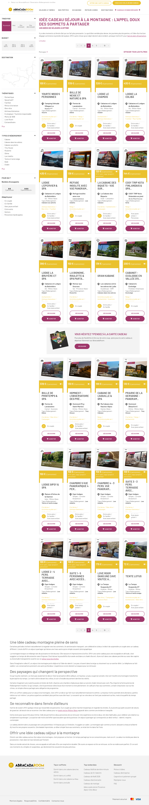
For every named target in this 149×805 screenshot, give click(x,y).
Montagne (43, 52)
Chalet (7, 165)
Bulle (6, 162)
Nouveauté (6, 25)
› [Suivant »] (108, 45)
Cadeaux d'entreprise (122, 773)
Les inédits (9, 156)
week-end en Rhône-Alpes (68, 710)
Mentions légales (16, 801)
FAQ (115, 784)
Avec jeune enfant (11, 206)
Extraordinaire (10, 122)
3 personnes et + (26, 189)
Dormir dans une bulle (62, 783)
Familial (8, 103)
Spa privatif (9, 100)
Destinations (107, 10)
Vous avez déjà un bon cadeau (126, 3)
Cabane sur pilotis (11, 145)
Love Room (9, 119)
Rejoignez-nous (120, 780)
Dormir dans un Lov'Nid (62, 775)
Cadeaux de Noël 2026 (92, 776)
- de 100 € (5, 45)
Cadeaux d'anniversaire (127, 10)
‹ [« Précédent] (77, 45)
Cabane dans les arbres (13, 142)
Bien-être (8, 108)
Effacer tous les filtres (135, 52)
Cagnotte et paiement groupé (125, 776)
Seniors (7, 212)
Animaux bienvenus (12, 111)
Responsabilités (30, 801)
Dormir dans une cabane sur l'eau (66, 779)
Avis (14, 25)
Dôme (7, 153)
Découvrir (51, 133)
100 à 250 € (14, 45)
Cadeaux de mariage (91, 784)
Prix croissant (21, 26)
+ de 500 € (31, 45)
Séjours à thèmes (47, 10)
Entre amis (9, 209)
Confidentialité (44, 801)
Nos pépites (63, 10)
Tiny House (9, 148)
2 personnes (9, 189)
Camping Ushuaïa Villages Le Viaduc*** (52, 106)
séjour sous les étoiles (50, 659)
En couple (8, 201)
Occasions (76, 10)
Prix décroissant (31, 26)
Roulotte (8, 151)
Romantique (9, 97)
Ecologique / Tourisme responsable (18, 114)
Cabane (7, 139)
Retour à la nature (11, 105)
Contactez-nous (58, 801)
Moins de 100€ (10, 117)
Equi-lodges (78, 494)
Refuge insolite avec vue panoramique (79, 196)
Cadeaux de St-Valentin (93, 773)
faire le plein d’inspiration (136, 36)
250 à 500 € (23, 45)
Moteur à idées (91, 10)
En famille (8, 204)
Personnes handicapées (14, 215)
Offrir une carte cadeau (99, 3)
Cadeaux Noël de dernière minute (96, 769)
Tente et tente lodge (12, 159)
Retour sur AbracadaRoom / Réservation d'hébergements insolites (33, 2)
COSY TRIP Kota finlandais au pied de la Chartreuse (136, 196)
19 (104, 45)
